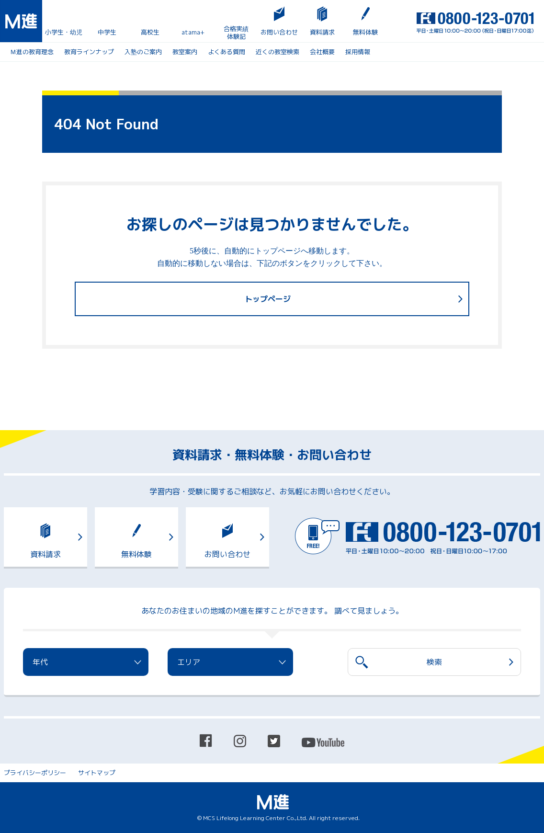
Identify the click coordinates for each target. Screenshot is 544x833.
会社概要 (322, 51)
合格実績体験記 (236, 32)
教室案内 (184, 51)
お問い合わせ (279, 32)
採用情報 (357, 51)
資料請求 (322, 32)
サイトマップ (96, 772)
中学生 (107, 32)
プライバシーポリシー (35, 772)
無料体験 (365, 32)
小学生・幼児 (63, 32)
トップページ (268, 299)
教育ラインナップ (89, 51)
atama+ (192, 32)
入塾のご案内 (143, 51)
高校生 (150, 32)
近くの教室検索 (277, 51)
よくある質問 (226, 51)
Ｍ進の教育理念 (32, 51)
